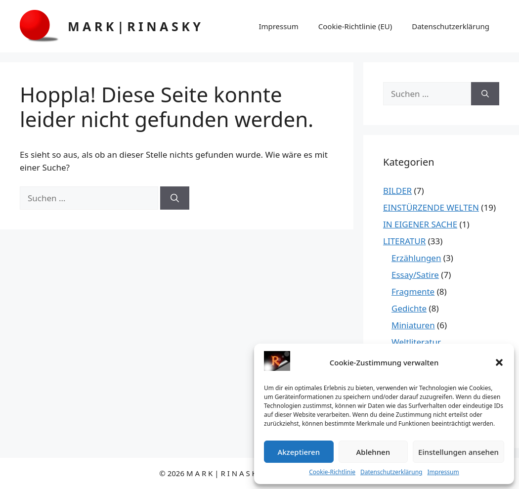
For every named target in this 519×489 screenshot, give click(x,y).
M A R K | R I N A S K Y (134, 26)
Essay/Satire (415, 274)
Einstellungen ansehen (458, 452)
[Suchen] (174, 198)
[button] (499, 362)
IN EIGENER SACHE (420, 224)
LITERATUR (404, 241)
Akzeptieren (298, 452)
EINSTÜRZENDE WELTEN (431, 207)
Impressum (443, 472)
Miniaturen (413, 325)
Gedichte (409, 308)
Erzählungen (416, 258)
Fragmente (412, 291)
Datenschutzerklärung (391, 472)
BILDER (397, 190)
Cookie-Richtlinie (332, 472)
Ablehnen (373, 452)
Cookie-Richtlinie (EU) (355, 26)
